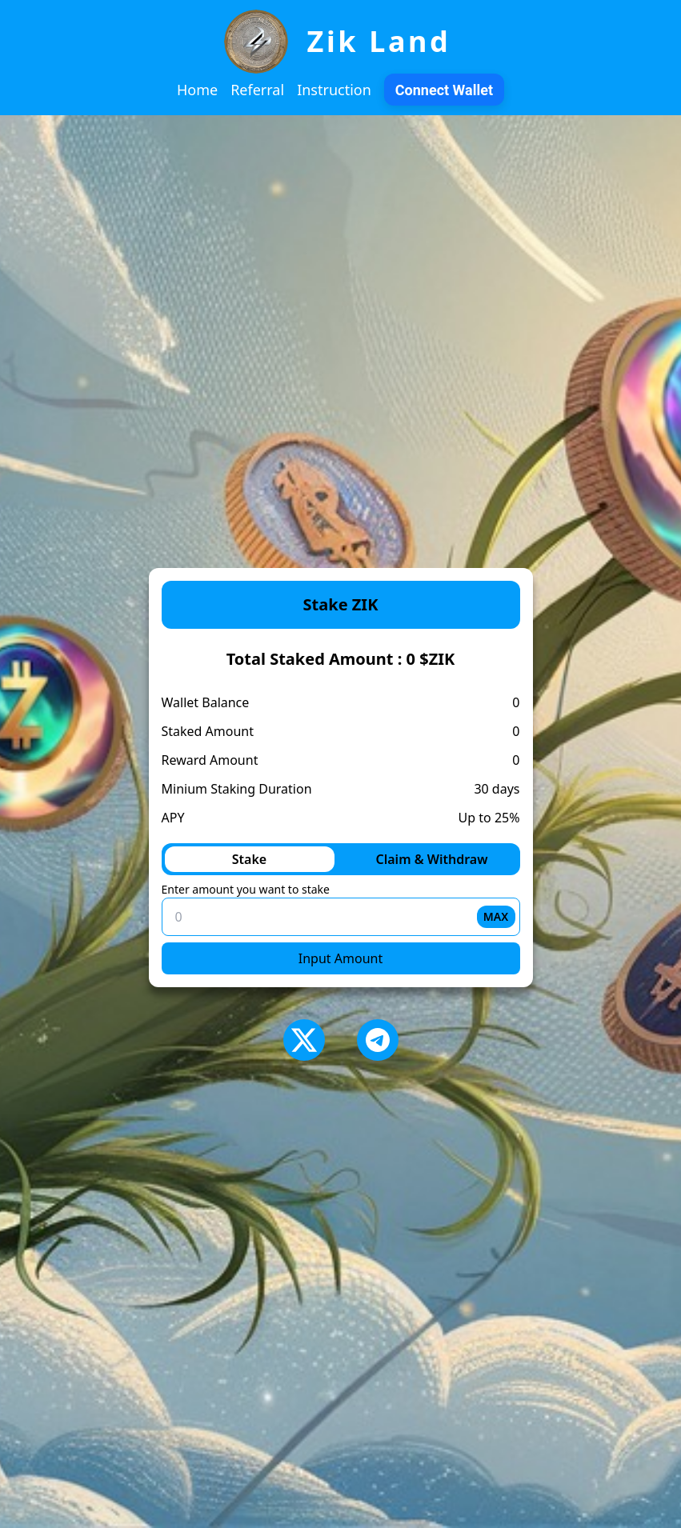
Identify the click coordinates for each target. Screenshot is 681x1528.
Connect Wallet (444, 90)
